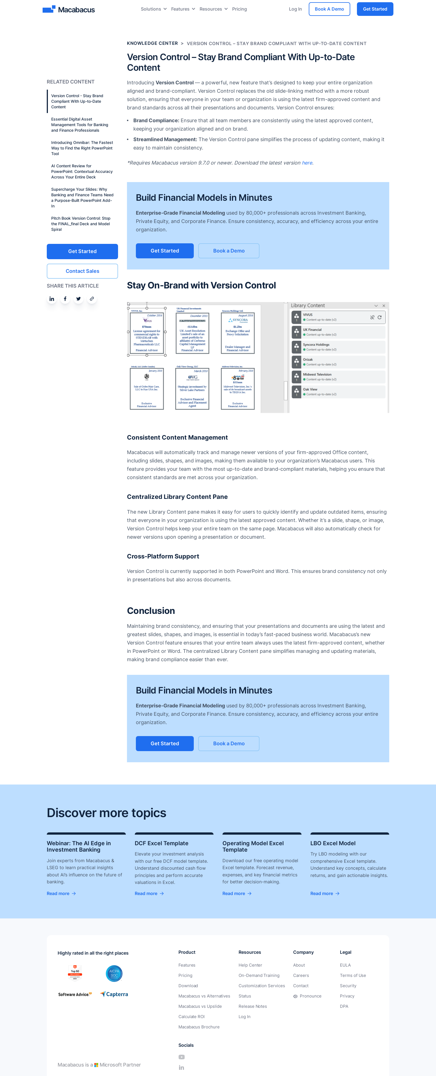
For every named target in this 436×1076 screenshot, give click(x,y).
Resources (211, 9)
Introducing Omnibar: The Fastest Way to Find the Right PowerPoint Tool (82, 148)
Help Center (247, 965)
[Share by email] (92, 298)
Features (180, 9)
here (307, 163)
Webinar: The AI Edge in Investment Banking (79, 846)
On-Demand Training (255, 975)
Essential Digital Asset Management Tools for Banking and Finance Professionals (79, 125)
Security (328, 985)
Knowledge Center (152, 43)
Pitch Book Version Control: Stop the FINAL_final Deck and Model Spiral (81, 224)
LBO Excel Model (333, 843)
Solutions (151, 9)
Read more (58, 893)
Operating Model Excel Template (253, 846)
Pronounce (303, 995)
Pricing (239, 9)
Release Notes (249, 1005)
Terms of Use (333, 975)
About (292, 965)
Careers (294, 975)
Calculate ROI (190, 1015)
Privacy (328, 995)
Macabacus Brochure (197, 1025)
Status (242, 995)
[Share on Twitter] (79, 298)
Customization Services (257, 985)
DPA (325, 1005)
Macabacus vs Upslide (199, 1005)
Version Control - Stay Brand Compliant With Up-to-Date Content (77, 101)
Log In (295, 9)
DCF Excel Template (161, 843)
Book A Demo (329, 9)
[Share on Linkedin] (52, 298)
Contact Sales (82, 270)
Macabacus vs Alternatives (202, 995)
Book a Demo (236, 250)
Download (187, 985)
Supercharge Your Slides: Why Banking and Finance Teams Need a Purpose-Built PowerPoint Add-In (82, 197)
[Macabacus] (69, 9)
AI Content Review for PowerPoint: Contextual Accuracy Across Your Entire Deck (82, 171)
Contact (294, 985)
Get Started (375, 9)
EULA (326, 965)
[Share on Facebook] (65, 298)
